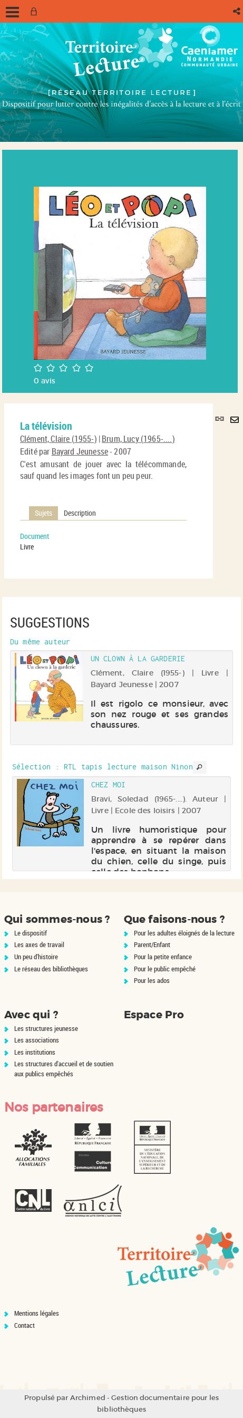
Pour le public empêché (165, 968)
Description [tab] (80, 513)
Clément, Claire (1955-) (58, 439)
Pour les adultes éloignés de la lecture (184, 933)
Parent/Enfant (152, 944)
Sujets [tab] (43, 513)
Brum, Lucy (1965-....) (138, 439)
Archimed (87, 1397)
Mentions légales (36, 1313)
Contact (24, 1325)
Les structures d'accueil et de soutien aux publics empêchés (63, 1068)
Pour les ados (152, 980)
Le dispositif (30, 933)
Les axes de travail (39, 944)
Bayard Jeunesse (80, 451)
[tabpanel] (103, 541)
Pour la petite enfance (163, 956)
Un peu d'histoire (36, 956)
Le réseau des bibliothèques (51, 968)
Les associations (36, 1040)
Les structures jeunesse (46, 1028)
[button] (237, 11)
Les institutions (34, 1052)
